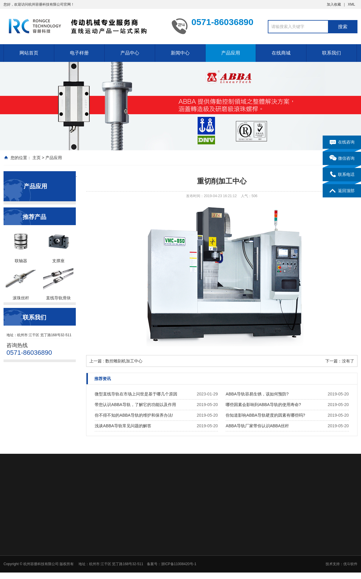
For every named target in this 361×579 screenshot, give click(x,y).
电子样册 (79, 52)
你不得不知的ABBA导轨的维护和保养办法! (134, 415)
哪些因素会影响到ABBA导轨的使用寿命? (263, 404)
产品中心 (129, 52)
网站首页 (28, 52)
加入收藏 (334, 4)
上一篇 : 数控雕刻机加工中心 (115, 361)
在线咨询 (342, 142)
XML (351, 4)
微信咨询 (342, 158)
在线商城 (281, 52)
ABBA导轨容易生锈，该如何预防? (257, 394)
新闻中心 (180, 52)
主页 (36, 157)
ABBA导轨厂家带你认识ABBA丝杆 (257, 425)
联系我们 (331, 52)
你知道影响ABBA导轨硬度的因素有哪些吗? (265, 415)
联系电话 (342, 174)
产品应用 (230, 52)
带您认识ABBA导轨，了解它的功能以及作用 (135, 404)
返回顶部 (342, 190)
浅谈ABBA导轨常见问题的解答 (123, 425)
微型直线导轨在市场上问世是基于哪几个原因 (136, 394)
